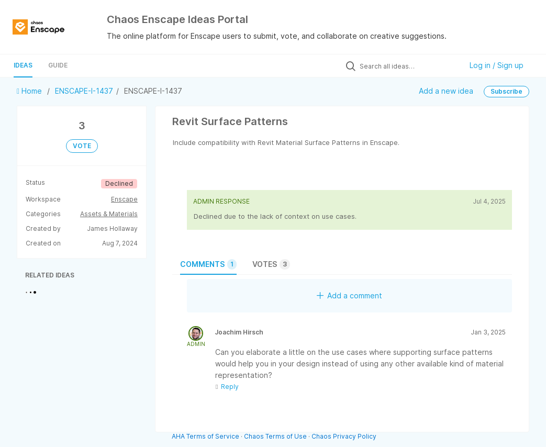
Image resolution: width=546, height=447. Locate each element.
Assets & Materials (109, 214)
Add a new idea (446, 90)
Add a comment (349, 295)
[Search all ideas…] (408, 66)
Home (30, 90)
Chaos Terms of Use (275, 436)
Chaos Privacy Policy (343, 436)
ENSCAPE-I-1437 (84, 90)
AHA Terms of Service (206, 436)
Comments (208, 264)
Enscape (124, 199)
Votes (271, 264)
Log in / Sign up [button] (496, 65)
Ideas (23, 65)
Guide (58, 65)
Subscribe (506, 91)
